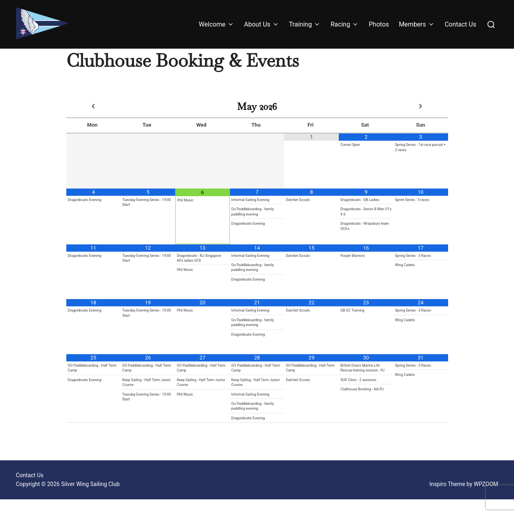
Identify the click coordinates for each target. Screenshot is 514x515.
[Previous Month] (93, 122)
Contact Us (460, 24)
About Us (261, 24)
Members (417, 24)
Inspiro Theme (447, 500)
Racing (344, 24)
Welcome (216, 24)
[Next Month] (420, 122)
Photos (379, 24)
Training (305, 24)
